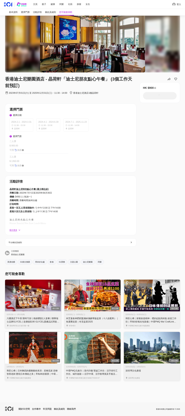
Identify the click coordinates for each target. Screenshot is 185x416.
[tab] (13, 12)
